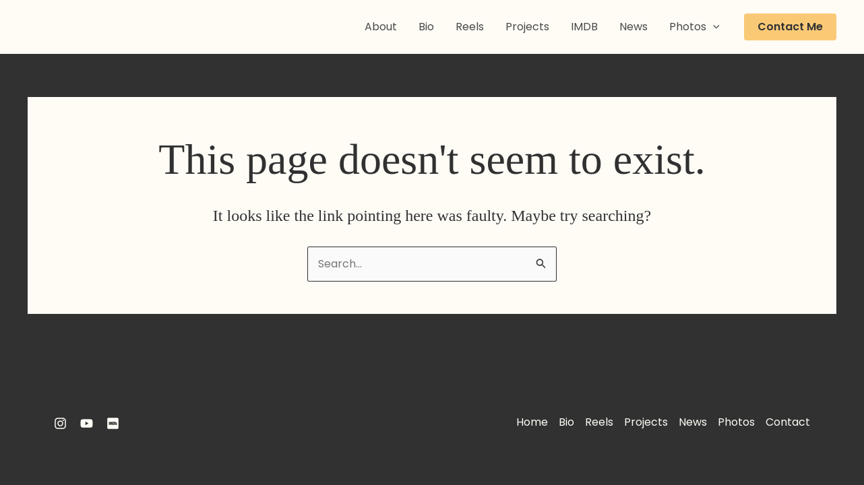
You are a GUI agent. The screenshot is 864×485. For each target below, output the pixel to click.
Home (532, 422)
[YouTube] (86, 423)
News (633, 26)
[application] (713, 27)
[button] (790, 26)
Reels (470, 26)
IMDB (584, 26)
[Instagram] (60, 423)
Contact (788, 422)
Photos (694, 27)
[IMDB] (112, 423)
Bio (426, 26)
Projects (527, 26)
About (381, 26)
